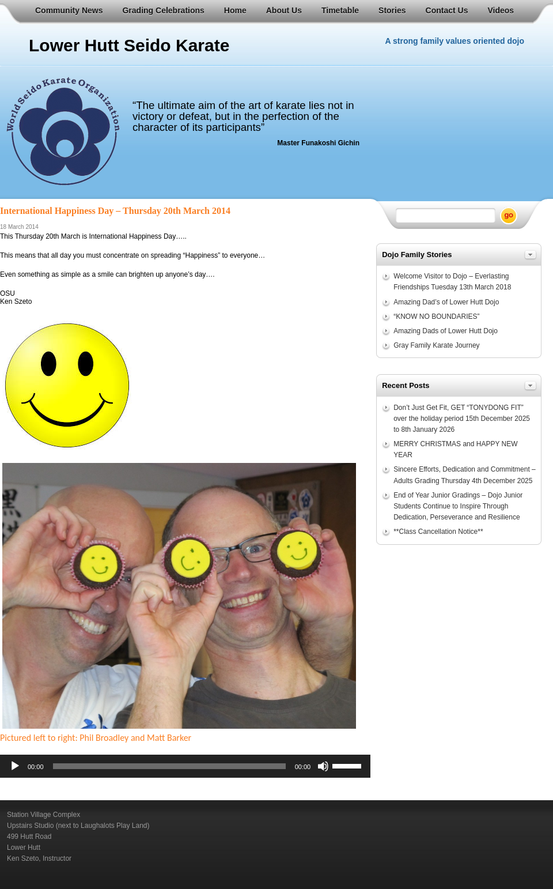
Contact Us (447, 10)
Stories (392, 10)
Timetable (340, 10)
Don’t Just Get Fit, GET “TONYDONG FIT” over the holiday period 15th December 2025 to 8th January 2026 (461, 419)
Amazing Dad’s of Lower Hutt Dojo (446, 302)
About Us (284, 10)
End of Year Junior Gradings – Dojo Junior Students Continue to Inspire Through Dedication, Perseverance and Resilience (457, 506)
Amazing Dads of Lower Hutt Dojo (445, 331)
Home (235, 10)
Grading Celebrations (163, 10)
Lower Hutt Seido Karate (129, 45)
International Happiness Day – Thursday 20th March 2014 (115, 211)
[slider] (169, 766)
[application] (185, 766)
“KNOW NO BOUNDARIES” (436, 316)
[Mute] (323, 766)
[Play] (15, 766)
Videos (500, 10)
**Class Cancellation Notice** (438, 532)
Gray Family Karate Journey (436, 345)
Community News (69, 10)
